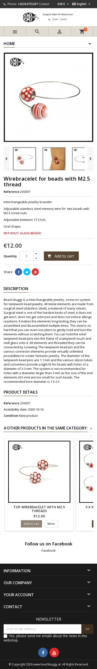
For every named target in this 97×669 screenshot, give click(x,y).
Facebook (49, 550)
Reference (11, 191)
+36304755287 (28, 4)
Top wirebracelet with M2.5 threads (39, 509)
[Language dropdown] (81, 4)
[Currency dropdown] (64, 4)
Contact (44, 4)
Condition (11, 415)
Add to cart (60, 256)
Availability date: (15, 409)
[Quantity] (26, 256)
